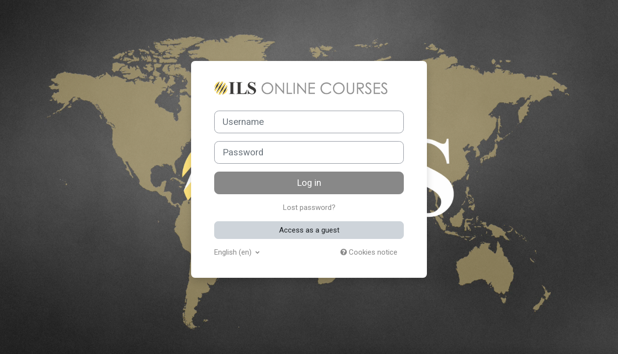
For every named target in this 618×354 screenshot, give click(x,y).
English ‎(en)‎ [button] (233, 252)
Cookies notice (368, 252)
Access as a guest (309, 230)
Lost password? (309, 207)
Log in (309, 182)
